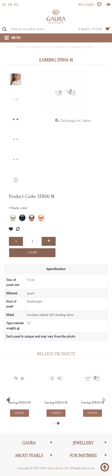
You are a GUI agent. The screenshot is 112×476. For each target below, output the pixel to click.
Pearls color (19, 208)
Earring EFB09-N (92, 403)
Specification (56, 269)
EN (10, 5)
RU (16, 5)
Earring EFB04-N (19, 403)
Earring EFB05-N (56, 403)
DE (4, 5)
